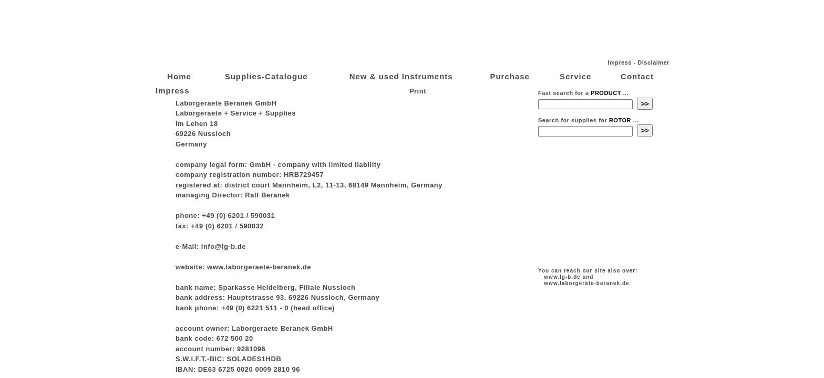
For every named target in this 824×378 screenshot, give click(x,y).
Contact (637, 76)
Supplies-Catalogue (266, 76)
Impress (619, 62)
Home (179, 76)
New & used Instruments (401, 76)
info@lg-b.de (223, 246)
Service (575, 76)
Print (416, 91)
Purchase (510, 76)
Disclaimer (653, 62)
